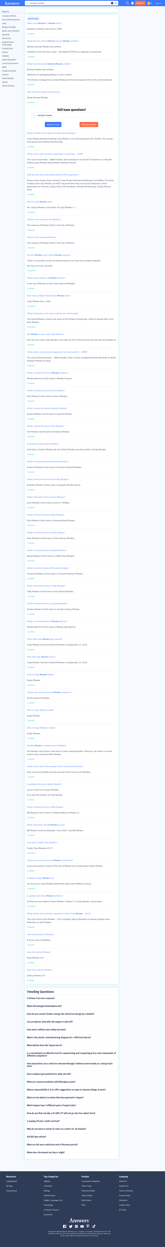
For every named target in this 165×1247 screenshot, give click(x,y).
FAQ (83, 1205)
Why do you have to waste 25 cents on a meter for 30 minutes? (56, 1129)
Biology (47, 1191)
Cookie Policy (124, 1205)
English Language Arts (53, 1200)
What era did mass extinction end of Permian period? (52, 1144)
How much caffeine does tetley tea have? (46, 1029)
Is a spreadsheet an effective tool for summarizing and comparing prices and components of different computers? (71, 1054)
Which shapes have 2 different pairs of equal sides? (51, 1105)
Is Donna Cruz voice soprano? (41, 998)
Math (4, 67)
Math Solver (86, 1200)
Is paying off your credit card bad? (43, 1121)
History (5, 52)
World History (49, 1195)
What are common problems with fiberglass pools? (51, 1081)
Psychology (48, 1205)
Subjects (5, 11)
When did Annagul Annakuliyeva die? (44, 1006)
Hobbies (5, 56)
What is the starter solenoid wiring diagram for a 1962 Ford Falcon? (59, 1037)
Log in (158, 3)
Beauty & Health (9, 27)
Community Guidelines (91, 1181)
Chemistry (48, 1186)
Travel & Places (8, 86)
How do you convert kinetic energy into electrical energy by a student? (60, 1014)
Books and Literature (10, 31)
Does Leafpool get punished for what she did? (49, 1074)
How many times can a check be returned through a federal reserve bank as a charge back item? (70, 1065)
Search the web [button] (53, 124)
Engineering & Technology (7, 43)
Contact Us (123, 1186)
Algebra (47, 1181)
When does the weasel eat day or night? (46, 1152)
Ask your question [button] (89, 124)
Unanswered (11, 1191)
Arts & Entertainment (11, 20)
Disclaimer (123, 1200)
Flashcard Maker (88, 1191)
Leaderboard (11, 1181)
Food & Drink (7, 48)
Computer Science (51, 1210)
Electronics (6, 38)
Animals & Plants (9, 16)
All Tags (9, 1186)
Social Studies (8, 78)
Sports (5, 82)
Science (5, 74)
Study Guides (87, 1195)
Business (6, 34)
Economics (48, 1214)
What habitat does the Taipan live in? (44, 1045)
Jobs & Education (9, 60)
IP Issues (123, 1210)
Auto (4, 23)
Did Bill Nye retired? (36, 1136)
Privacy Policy (124, 1195)
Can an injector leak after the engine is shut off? (50, 1021)
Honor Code (87, 1186)
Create (140, 3)
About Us (123, 1181)
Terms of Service (126, 1191)
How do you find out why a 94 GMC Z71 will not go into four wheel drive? (61, 1113)
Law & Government (10, 63)
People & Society (9, 71)
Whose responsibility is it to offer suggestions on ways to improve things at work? (66, 1089)
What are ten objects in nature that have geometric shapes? (55, 1097)
